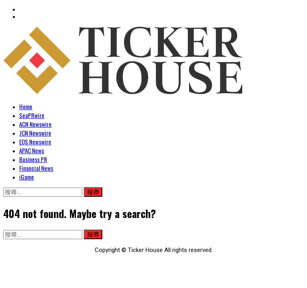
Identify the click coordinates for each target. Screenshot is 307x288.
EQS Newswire (35, 141)
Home (25, 106)
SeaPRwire (31, 115)
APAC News (31, 150)
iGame (26, 176)
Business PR (33, 159)
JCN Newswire (35, 132)
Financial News (36, 168)
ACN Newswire (35, 124)
